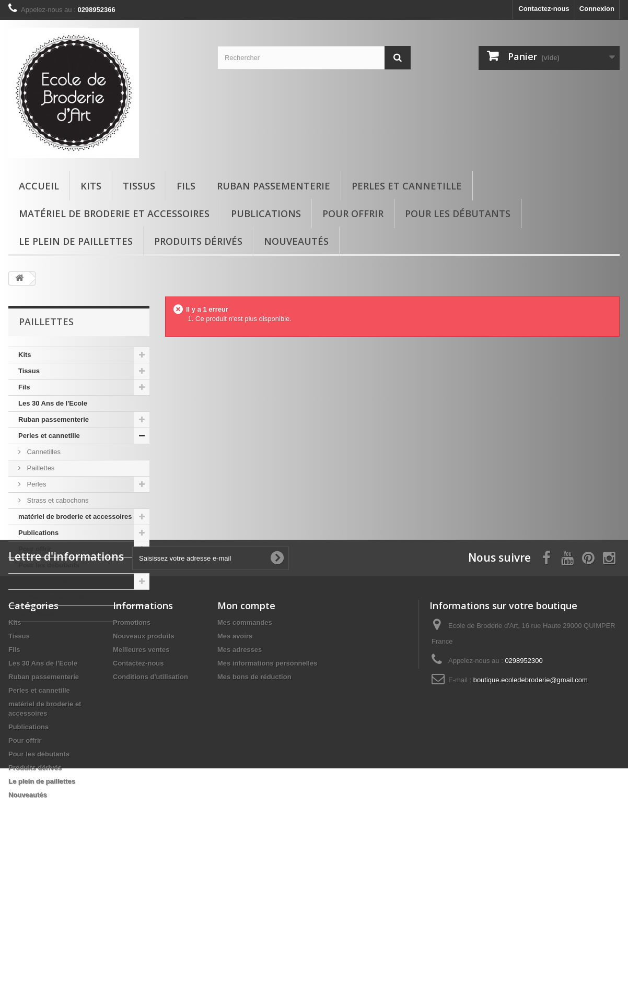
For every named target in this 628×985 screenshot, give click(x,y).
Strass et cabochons (56, 500)
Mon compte (246, 729)
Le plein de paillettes (76, 241)
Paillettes (39, 468)
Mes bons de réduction (254, 801)
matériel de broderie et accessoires (114, 213)
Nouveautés (296, 241)
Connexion (596, 9)
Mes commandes (244, 747)
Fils (186, 186)
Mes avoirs (234, 760)
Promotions (131, 747)
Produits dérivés (198, 241)
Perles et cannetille (407, 186)
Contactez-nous (543, 9)
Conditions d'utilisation (150, 801)
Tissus (139, 186)
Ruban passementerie (273, 186)
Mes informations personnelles (267, 787)
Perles (35, 484)
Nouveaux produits (144, 760)
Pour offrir (352, 213)
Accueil (39, 186)
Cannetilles (43, 452)
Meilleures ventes (141, 774)
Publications (266, 213)
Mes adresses (239, 774)
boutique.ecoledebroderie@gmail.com (530, 804)
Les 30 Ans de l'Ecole (52, 403)
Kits (90, 186)
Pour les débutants (457, 213)
